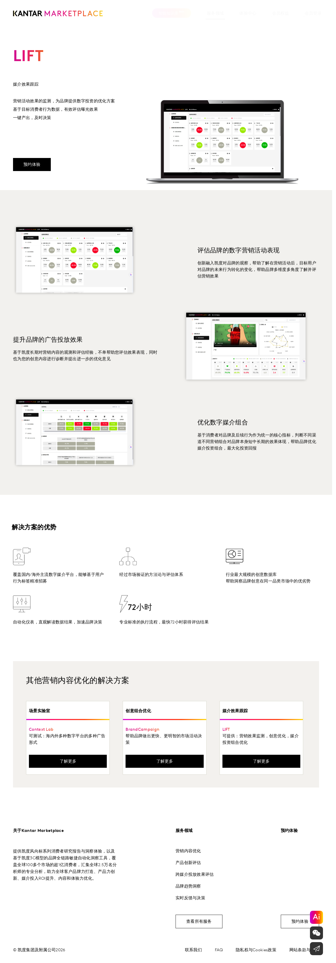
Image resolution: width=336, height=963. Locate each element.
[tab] (227, 15)
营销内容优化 (188, 851)
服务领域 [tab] (194, 13)
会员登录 (292, 13)
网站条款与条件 (304, 950)
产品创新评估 (188, 863)
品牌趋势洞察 (188, 886)
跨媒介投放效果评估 (195, 874)
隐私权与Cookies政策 (256, 950)
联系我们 (193, 950)
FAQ (219, 950)
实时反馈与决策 (190, 898)
